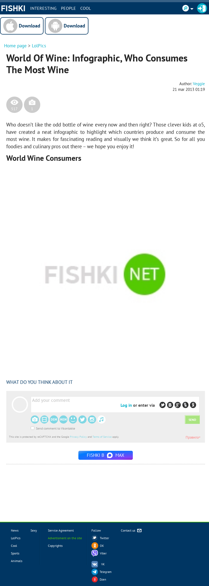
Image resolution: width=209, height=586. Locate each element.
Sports (15, 553)
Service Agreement (61, 530)
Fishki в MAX (105, 455)
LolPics (39, 46)
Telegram (106, 572)
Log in (126, 405)
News (15, 530)
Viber (103, 553)
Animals (16, 561)
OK (102, 546)
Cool (85, 8)
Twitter (104, 538)
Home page (15, 46)
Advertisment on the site (65, 538)
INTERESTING (43, 8)
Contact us (131, 531)
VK (103, 564)
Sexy (33, 530)
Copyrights (55, 546)
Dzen (103, 579)
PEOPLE (68, 8)
